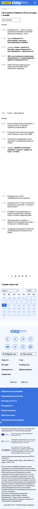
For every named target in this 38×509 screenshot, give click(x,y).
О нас (21, 360)
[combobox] (11, 20)
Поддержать (6, 2)
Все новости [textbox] (7, 20)
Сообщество (24, 365)
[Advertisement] (19, 90)
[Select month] (10, 290)
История (5, 365)
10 (4, 305)
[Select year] (31, 290)
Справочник (6, 374)
